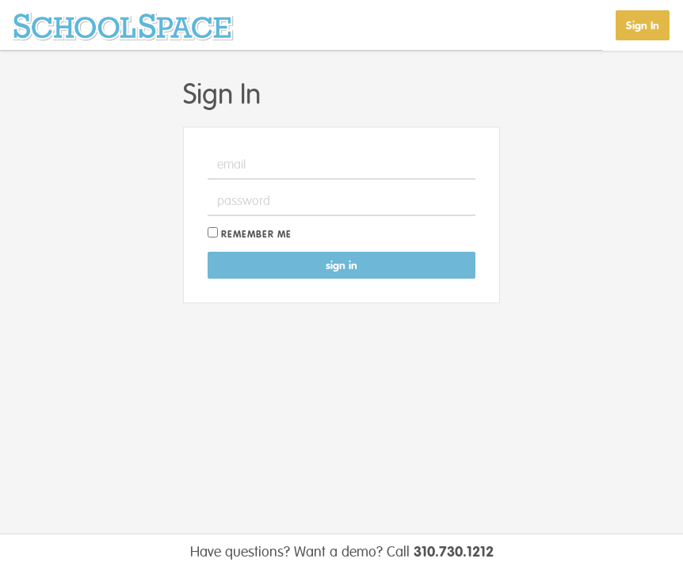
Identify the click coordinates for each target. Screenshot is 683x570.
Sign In (642, 25)
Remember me (256, 235)
